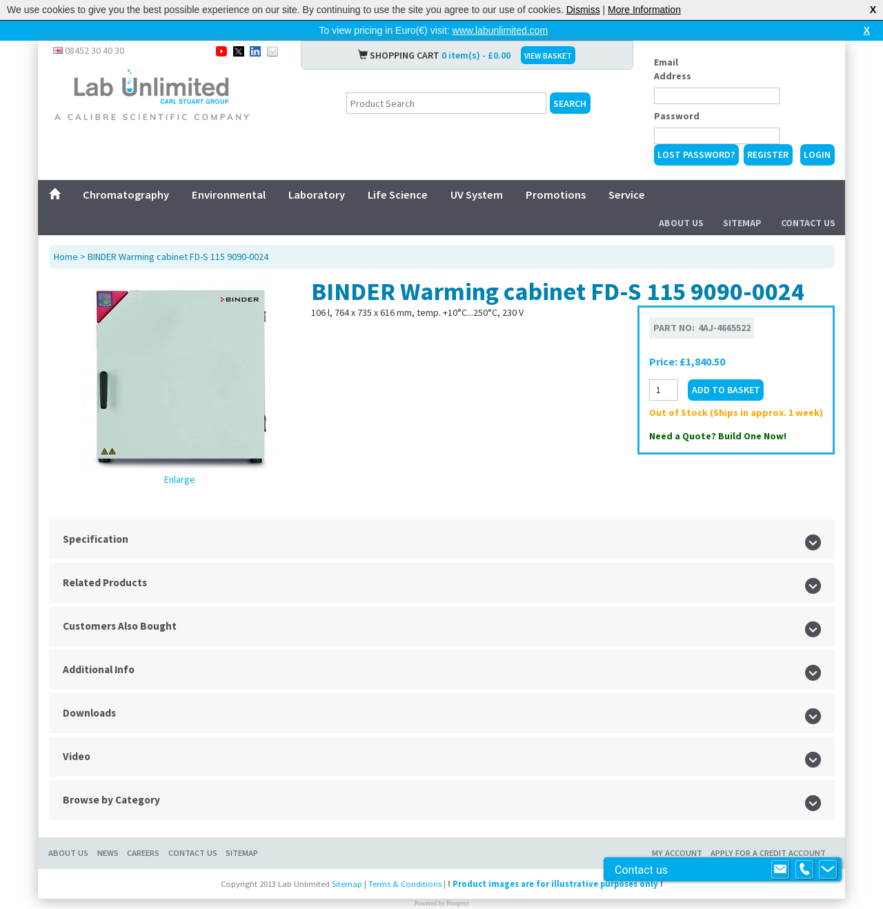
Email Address (672, 69)
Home (66, 256)
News (108, 853)
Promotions (556, 194)
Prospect (457, 903)
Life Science (398, 194)
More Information (644, 9)
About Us (681, 223)
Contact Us (808, 223)
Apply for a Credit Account (768, 853)
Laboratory (316, 194)
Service (626, 194)
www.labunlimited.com (500, 30)
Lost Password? (696, 154)
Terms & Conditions (405, 884)
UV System (476, 194)
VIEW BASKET (548, 55)
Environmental (229, 194)
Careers (143, 853)
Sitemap (742, 223)
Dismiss (583, 9)
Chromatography (126, 194)
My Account (677, 853)
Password (677, 116)
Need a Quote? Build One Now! (717, 436)
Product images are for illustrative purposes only (555, 884)
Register (767, 154)
